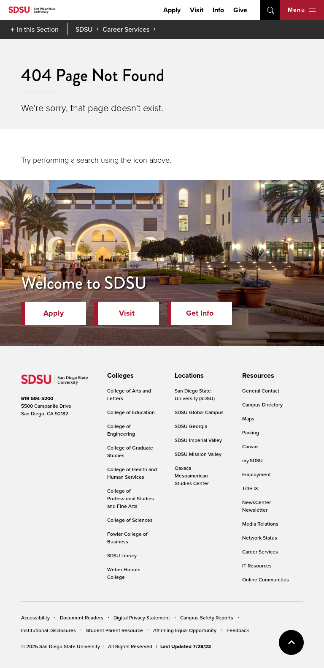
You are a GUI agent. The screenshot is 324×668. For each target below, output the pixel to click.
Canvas (250, 446)
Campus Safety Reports (206, 617)
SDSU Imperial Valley (198, 440)
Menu (302, 9)
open (270, 10)
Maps (248, 418)
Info (218, 10)
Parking (250, 432)
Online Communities (265, 579)
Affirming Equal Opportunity (184, 630)
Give (240, 10)
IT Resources (257, 565)
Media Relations (260, 523)
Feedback (238, 630)
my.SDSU (252, 460)
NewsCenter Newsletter (256, 506)
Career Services (126, 29)
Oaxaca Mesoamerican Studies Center (192, 475)
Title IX (250, 488)
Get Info (199, 313)
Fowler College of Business (127, 537)
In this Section (38, 29)
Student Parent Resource (114, 630)
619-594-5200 (37, 398)
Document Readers (81, 617)
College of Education (131, 412)
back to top (291, 642)
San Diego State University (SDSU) (195, 394)
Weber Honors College (123, 573)
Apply (172, 10)
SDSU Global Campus (199, 412)
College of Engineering (121, 430)
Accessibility (35, 617)
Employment (256, 474)
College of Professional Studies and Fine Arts (130, 498)
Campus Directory (262, 404)
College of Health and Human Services (132, 473)
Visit (196, 10)
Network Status (259, 537)
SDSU (84, 29)
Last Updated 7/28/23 (185, 646)
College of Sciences (130, 519)
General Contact (260, 390)
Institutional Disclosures (48, 630)
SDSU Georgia (191, 426)
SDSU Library (122, 555)
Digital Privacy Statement (141, 617)
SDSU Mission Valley (198, 454)
